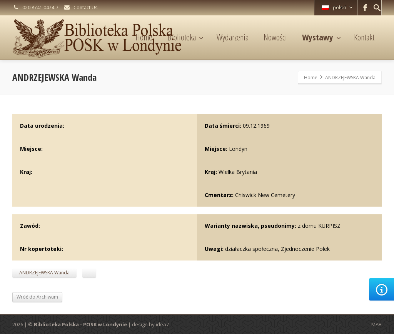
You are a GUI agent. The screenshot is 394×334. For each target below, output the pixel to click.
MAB (376, 324)
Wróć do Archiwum (37, 297)
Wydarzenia (233, 37)
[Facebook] (365, 7)
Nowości (275, 37)
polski (337, 7)
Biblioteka (185, 37)
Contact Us (80, 7)
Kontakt (364, 37)
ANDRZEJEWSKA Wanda (44, 272)
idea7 (162, 324)
